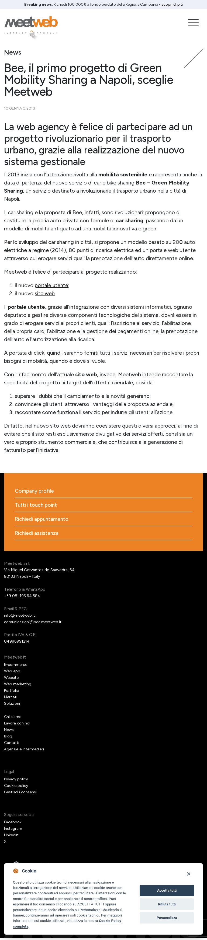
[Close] (188, 873)
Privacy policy (16, 781)
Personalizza (90, 910)
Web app (12, 673)
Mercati (11, 699)
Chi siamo (13, 718)
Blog (8, 738)
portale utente (52, 285)
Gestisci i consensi (21, 794)
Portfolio (12, 692)
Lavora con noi (17, 725)
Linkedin (11, 837)
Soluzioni (12, 705)
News (9, 731)
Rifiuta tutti (167, 904)
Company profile (35, 491)
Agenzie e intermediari (25, 751)
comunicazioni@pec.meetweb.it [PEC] (34, 624)
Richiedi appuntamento (43, 520)
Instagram (13, 830)
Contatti (12, 744)
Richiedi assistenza (37, 535)
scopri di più (172, 4)
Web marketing (18, 686)
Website (11, 679)
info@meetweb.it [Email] (20, 617)
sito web (45, 293)
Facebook (13, 824)
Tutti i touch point (36, 506)
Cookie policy (16, 787)
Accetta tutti (167, 890)
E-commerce (16, 666)
